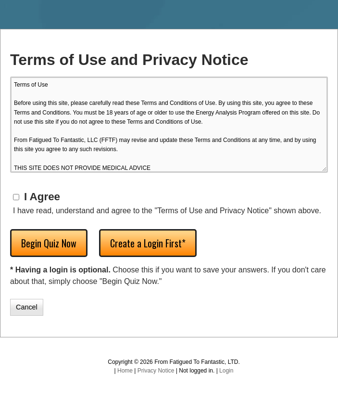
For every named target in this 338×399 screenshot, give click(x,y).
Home (125, 370)
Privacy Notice (156, 370)
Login (226, 370)
